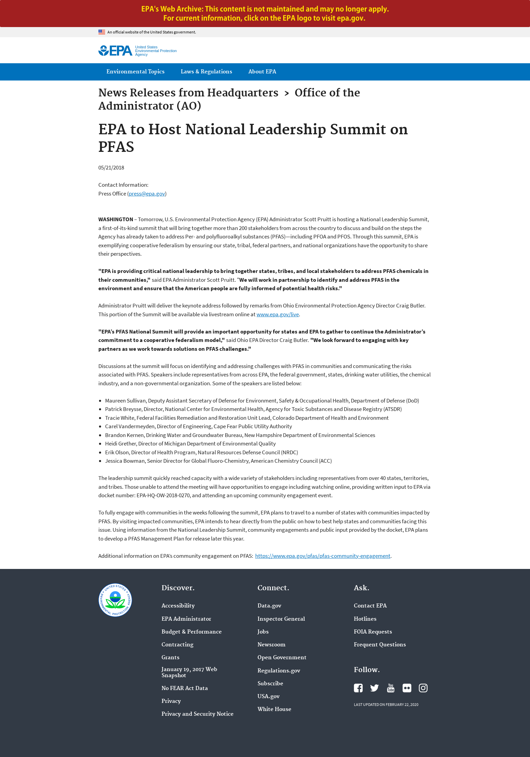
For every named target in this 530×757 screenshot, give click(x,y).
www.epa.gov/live (278, 314)
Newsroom (272, 645)
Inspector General (281, 619)
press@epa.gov (147, 193)
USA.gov (269, 697)
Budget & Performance (192, 632)
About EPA (262, 72)
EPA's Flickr (407, 688)
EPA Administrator (186, 619)
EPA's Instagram (423, 688)
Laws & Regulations (206, 72)
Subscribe (270, 684)
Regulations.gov (279, 671)
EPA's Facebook (358, 688)
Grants (170, 658)
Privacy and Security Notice (198, 714)
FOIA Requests (373, 632)
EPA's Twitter (374, 688)
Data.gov (269, 606)
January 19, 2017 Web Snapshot (189, 673)
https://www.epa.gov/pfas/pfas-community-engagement (322, 555)
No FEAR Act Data (185, 689)
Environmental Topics (135, 72)
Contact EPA (370, 606)
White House (274, 710)
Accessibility (178, 606)
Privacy (171, 701)
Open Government (282, 658)
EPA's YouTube (390, 688)
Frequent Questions (380, 645)
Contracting (177, 645)
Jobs (263, 632)
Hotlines (365, 619)
